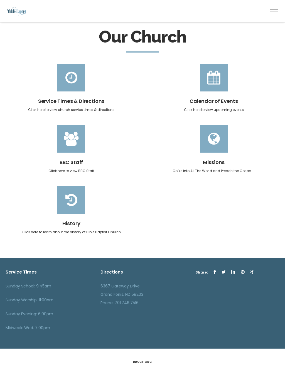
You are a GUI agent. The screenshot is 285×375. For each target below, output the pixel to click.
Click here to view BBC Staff (71, 170)
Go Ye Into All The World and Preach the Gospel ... (214, 170)
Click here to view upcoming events (214, 109)
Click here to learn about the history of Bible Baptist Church (71, 232)
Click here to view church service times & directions (71, 109)
